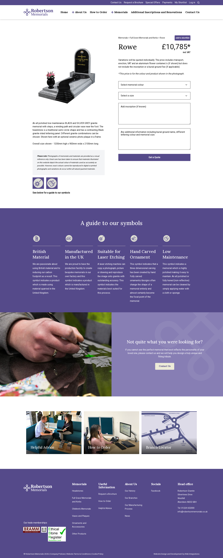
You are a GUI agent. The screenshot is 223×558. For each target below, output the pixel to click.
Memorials (121, 12)
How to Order (98, 12)
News (127, 516)
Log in (192, 2)
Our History (130, 491)
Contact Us (116, 2)
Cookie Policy (97, 554)
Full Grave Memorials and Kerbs (144, 38)
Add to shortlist (182, 38)
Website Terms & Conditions (78, 554)
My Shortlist (181, 2)
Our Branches (131, 498)
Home (64, 12)
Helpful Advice (105, 508)
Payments (167, 2)
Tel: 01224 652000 (186, 508)
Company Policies (57, 554)
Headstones (77, 491)
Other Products (79, 534)
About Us (80, 12)
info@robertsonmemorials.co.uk (192, 512)
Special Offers (152, 2)
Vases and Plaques (80, 516)
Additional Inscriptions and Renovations (156, 12)
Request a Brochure (133, 2)
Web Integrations (192, 554)
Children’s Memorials (81, 509)
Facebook (155, 491)
